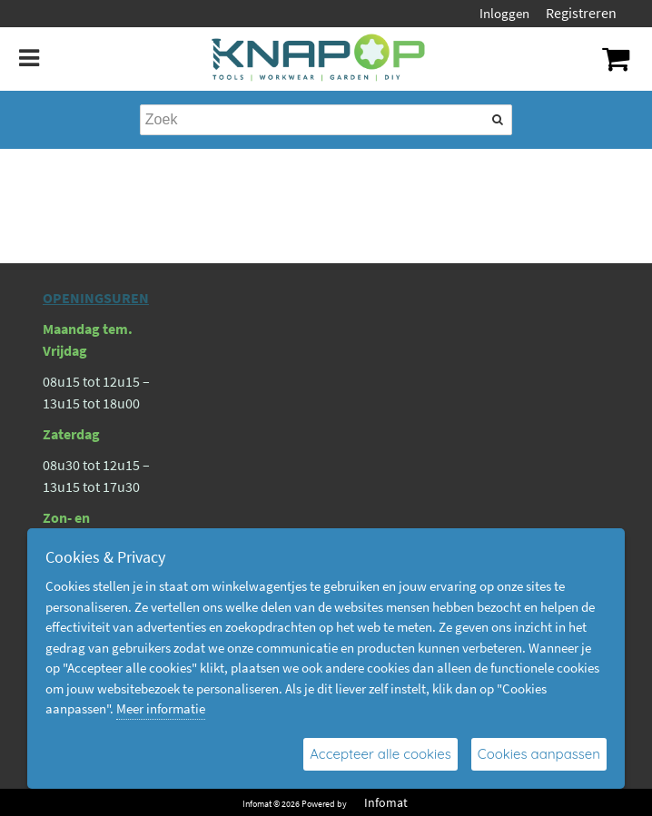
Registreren (581, 13)
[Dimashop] (319, 59)
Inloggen (504, 13)
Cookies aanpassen (539, 753)
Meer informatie (160, 708)
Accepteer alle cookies (380, 753)
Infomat (385, 802)
